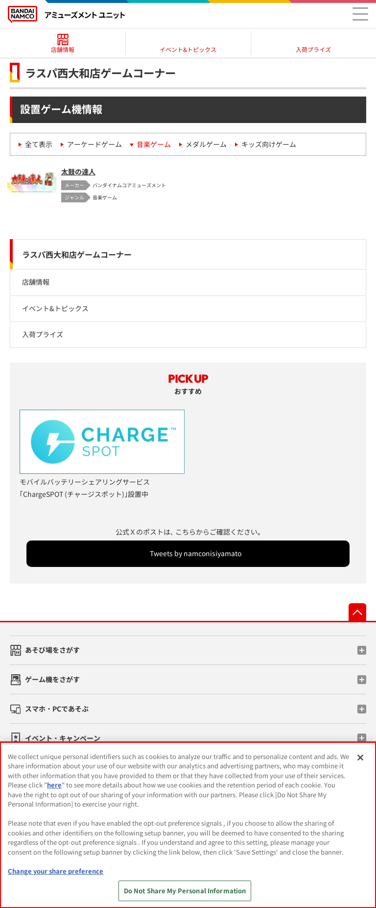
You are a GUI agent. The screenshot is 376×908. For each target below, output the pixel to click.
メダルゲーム (206, 144)
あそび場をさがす (52, 650)
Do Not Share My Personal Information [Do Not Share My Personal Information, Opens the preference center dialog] (185, 890)
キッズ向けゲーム (268, 144)
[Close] (360, 757)
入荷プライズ (42, 334)
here (54, 784)
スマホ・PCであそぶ (57, 708)
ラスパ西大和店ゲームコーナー (77, 254)
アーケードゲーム (94, 144)
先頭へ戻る (357, 612)
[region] (188, 825)
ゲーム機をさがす (52, 679)
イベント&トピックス (55, 308)
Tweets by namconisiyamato (195, 553)
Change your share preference (55, 871)
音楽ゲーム (154, 144)
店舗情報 (35, 282)
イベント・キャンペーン (62, 738)
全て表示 (38, 144)
